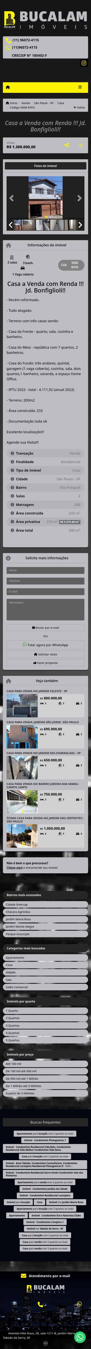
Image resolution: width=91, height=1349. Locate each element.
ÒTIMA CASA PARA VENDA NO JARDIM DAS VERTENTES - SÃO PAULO (45, 819)
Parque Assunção (18, 934)
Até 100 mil (13, 1064)
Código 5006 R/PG (22, 107)
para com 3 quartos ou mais (45, 1208)
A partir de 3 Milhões (20, 1093)
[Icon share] (84, 63)
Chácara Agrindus (18, 912)
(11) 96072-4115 (26, 40)
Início (11, 103)
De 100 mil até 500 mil (21, 1071)
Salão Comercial (17, 987)
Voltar (79, 107)
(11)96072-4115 (24, 47)
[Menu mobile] (8, 87)
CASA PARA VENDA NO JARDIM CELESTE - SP (37, 691)
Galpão (11, 972)
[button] (12, 198)
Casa (61, 103)
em (66, 1202)
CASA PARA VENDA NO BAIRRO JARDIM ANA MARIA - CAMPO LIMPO (43, 785)
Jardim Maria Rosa (18, 919)
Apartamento (15, 957)
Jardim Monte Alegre (20, 926)
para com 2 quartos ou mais (45, 1133)
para (18, 1202)
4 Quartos (13, 1033)
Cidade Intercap (17, 904)
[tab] (19, 165)
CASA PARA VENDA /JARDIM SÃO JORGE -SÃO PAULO (43, 722)
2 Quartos (13, 1018)
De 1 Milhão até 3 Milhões (23, 1086)
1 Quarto (12, 1011)
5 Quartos (13, 1040)
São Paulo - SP (44, 103)
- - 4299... (41, 1165)
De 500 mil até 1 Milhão (22, 1078)
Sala (8, 980)
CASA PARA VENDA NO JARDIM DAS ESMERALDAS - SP (44, 753)
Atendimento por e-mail (45, 1276)
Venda (25, 103)
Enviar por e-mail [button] (45, 628)
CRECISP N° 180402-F (29, 55)
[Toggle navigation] (80, 87)
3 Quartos (13, 1025)
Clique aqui (15, 867)
